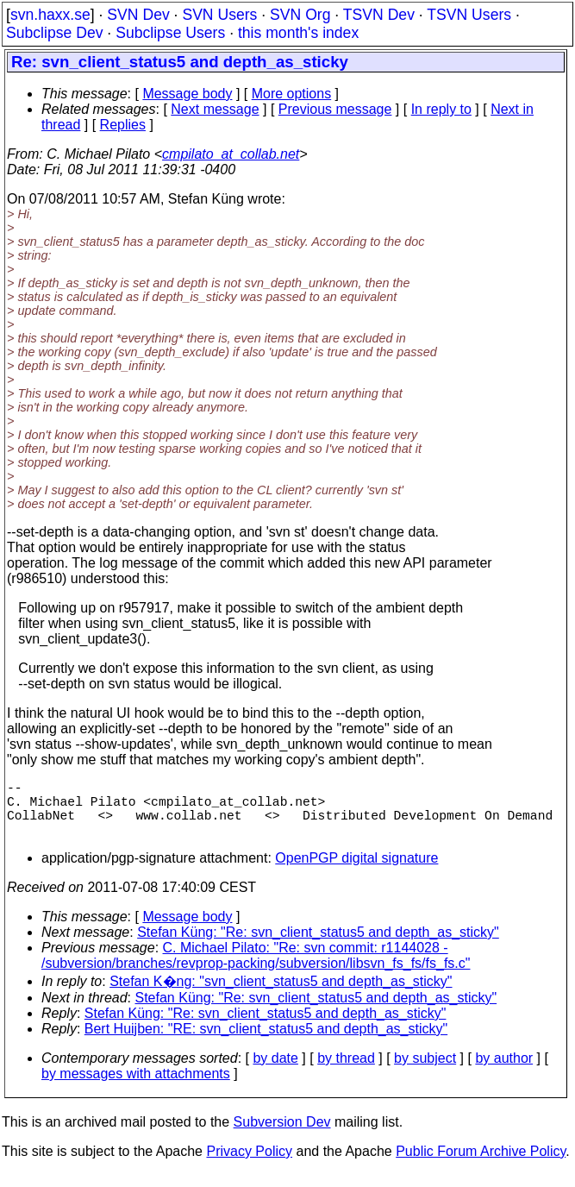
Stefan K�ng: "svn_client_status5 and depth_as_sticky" (280, 995)
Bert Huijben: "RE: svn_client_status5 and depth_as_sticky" (265, 1042)
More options (292, 93)
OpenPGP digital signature (356, 871)
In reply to (441, 109)
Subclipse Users (170, 32)
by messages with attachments (135, 1087)
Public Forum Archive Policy (481, 1165)
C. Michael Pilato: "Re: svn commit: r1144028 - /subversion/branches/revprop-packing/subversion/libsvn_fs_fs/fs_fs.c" (255, 969)
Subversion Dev (282, 1135)
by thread (346, 1072)
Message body (187, 93)
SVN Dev (138, 14)
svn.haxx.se (50, 14)
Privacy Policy (249, 1165)
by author (504, 1072)
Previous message (335, 109)
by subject (425, 1072)
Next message (215, 109)
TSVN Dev (379, 14)
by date (275, 1072)
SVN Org (300, 14)
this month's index (298, 32)
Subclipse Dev (54, 32)
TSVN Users (469, 14)
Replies (123, 124)
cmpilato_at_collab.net (230, 154)
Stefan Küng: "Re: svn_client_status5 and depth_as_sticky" (318, 946)
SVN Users (219, 14)
